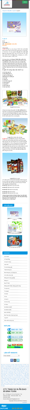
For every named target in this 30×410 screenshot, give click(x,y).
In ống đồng (7, 259)
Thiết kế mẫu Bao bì (21, 370)
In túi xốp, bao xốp (8, 275)
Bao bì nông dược (9, 375)
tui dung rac (11, 384)
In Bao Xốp (19, 379)
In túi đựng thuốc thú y (18, 375)
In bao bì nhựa (7, 261)
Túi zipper (6, 291)
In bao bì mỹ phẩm (13, 378)
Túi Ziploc (24, 364)
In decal (6, 293)
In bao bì (6, 299)
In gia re (24, 378)
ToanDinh (24, 402)
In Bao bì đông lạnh (25, 377)
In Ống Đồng (13, 379)
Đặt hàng (4, 45)
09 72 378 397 (17, 408)
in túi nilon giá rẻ (25, 384)
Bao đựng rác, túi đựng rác (10, 272)
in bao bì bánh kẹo (11, 374)
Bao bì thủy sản (4, 373)
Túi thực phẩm (7, 379)
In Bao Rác (15, 380)
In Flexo (6, 304)
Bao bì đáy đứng (15, 368)
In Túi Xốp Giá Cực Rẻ (14, 247)
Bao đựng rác (22, 369)
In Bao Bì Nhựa (19, 382)
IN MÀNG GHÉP (8, 307)
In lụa (5, 296)
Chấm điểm (14, 43)
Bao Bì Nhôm (8, 367)
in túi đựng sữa (6, 369)
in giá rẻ (14, 10)
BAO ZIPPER (7, 312)
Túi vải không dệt (8, 267)
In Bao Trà (12, 383)
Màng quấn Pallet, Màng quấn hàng (12, 285)
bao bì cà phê (6, 383)
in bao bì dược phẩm (16, 377)
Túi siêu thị (6, 288)
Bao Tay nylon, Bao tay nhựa (11, 315)
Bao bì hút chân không (18, 372)
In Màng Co (24, 379)
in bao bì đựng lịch (17, 384)
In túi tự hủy (7, 301)
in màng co (26, 372)
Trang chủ (4, 10)
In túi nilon (6, 256)
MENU (25, 2)
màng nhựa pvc (19, 374)
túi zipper (6, 382)
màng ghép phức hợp (7, 368)
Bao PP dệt (6, 283)
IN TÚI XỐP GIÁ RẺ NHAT (14, 233)
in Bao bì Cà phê (17, 373)
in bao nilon (14, 367)
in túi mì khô (14, 365)
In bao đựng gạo (21, 365)
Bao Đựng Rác (12, 382)
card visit (6, 264)
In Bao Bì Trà (18, 383)
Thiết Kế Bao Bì (8, 269)
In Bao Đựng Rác (22, 380)
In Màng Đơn (9, 380)
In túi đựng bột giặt (15, 369)
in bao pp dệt (20, 367)
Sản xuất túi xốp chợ (9, 320)
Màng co (6, 280)
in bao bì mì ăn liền (12, 370)
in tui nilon (6, 384)
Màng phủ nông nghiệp (9, 277)
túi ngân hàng (10, 372)
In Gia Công (19, 378)
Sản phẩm (9, 10)
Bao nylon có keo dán (5, 364)
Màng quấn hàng (18, 364)
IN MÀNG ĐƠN (7, 309)
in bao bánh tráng (5, 378)
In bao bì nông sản (8, 377)
